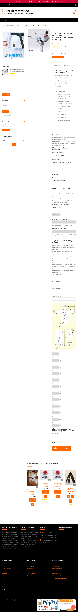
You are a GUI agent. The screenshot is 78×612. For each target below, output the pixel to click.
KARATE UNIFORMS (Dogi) (11, 25)
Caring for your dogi (57, 573)
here (59, 139)
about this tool (69, 608)
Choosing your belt (57, 570)
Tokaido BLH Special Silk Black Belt (70, 489)
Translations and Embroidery (59, 577)
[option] (32, 490)
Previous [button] (28, 490)
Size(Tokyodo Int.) (57, 159)
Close (71, 600)
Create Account (31, 575)
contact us (54, 202)
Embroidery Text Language (60, 204)
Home (3, 26)
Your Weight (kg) (57, 281)
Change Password (31, 573)
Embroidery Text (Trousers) (60, 228)
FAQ (3, 577)
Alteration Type (57, 296)
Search (5, 101)
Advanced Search (6, 115)
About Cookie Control (59, 601)
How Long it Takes (56, 1)
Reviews (66, 65)
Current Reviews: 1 (66, 46)
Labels (54, 177)
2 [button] (13, 57)
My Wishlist (30, 568)
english (8, 4)
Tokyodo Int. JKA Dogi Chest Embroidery (57, 485)
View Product (31, 499)
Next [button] (75, 490)
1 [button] (11, 57)
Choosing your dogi (57, 568)
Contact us (43, 542)
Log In (3, 124)
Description (57, 65)
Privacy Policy (5, 570)
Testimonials (55, 565)
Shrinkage (55, 433)
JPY (3, 4)
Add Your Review (56, 48)
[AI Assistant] (73, 607)
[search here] (13, 105)
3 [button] (15, 57)
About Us (4, 565)
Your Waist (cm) (57, 288)
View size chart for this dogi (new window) (63, 169)
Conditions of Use (6, 568)
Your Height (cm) (57, 274)
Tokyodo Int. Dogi (21, 25)
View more (6, 94)
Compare (29, 570)
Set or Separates (57, 152)
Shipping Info (5, 573)
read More (70, 610)
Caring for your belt (57, 575)
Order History (30, 565)
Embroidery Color (57, 212)
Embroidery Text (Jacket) (60, 219)
